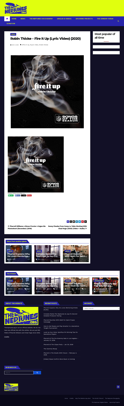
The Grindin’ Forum (104, 19)
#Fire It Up (25, 45)
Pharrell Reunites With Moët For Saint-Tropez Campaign (75, 256)
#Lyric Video (34, 45)
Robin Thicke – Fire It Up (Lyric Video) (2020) (45, 39)
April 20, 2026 (100, 289)
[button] (118, 21)
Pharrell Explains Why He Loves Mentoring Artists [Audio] (18, 256)
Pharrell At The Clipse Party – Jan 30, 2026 (58, 344)
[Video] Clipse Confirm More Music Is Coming (59, 359)
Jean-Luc (109, 289)
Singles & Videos (64, 19)
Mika (21, 289)
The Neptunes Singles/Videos (100, 402)
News (22, 19)
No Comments (100, 291)
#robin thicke (43, 45)
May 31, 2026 (71, 289)
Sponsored (99, 281)
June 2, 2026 (42, 289)
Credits (6, 337)
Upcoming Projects (84, 19)
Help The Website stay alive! (83, 398)
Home (14, 19)
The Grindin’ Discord (97, 398)
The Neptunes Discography (41, 19)
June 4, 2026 (13, 289)
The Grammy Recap (50, 349)
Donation (10, 23)
